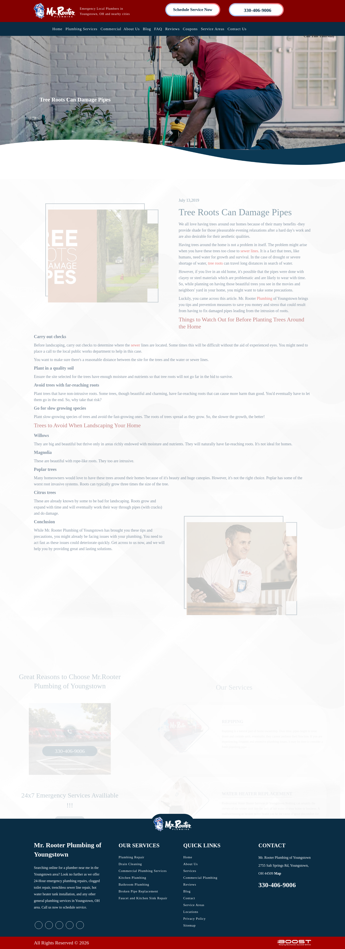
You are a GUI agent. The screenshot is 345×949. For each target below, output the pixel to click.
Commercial (111, 29)
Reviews (172, 29)
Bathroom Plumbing (134, 884)
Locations (190, 912)
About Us (131, 29)
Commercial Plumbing (200, 877)
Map (277, 873)
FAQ (158, 29)
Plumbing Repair (131, 857)
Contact (189, 898)
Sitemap (189, 925)
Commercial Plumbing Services (143, 871)
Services (189, 871)
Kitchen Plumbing (132, 877)
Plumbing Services (81, 29)
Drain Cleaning (130, 864)
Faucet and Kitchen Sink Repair (143, 898)
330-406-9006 (277, 884)
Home (57, 29)
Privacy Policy (194, 918)
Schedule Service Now (192, 9)
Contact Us (237, 29)
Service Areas (212, 29)
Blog (147, 29)
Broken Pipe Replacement (138, 891)
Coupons (190, 29)
